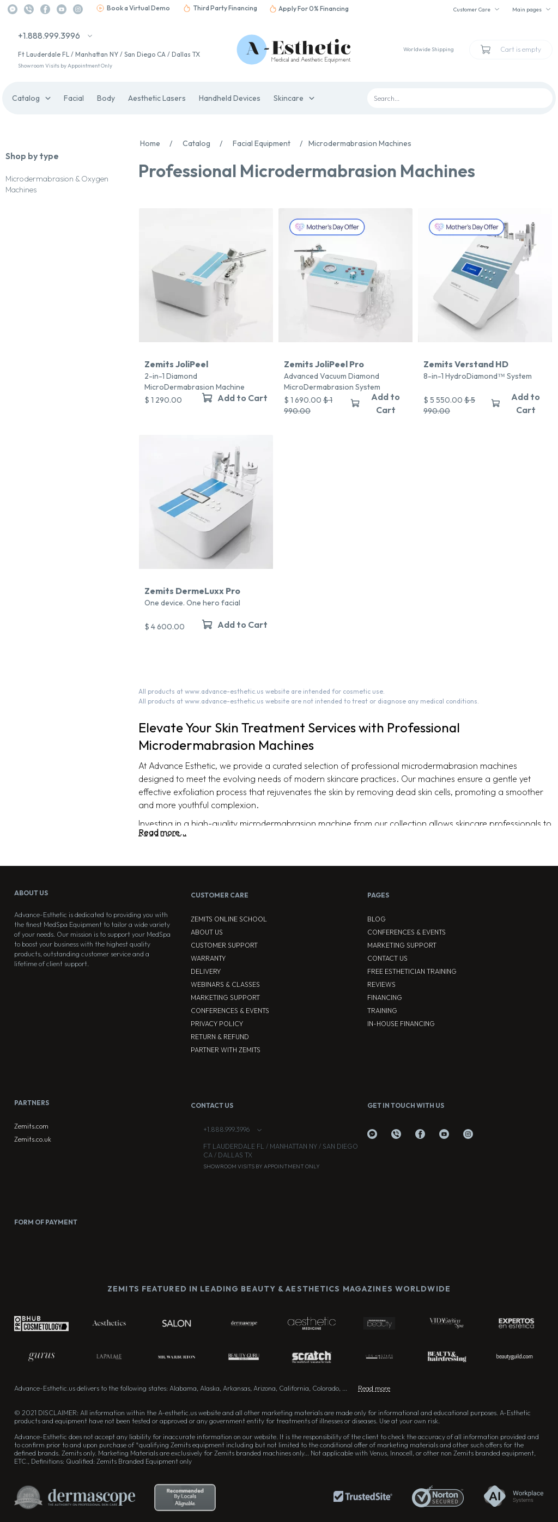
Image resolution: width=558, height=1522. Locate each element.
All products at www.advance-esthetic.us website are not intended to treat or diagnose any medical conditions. (308, 701)
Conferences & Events (230, 1010)
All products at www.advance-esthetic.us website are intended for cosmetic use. (261, 691)
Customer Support (224, 945)
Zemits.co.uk (32, 1139)
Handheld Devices (229, 98)
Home (159, 143)
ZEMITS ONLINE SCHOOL (229, 919)
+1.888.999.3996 (49, 35)
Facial (74, 98)
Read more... (162, 832)
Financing (384, 997)
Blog (376, 919)
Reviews (381, 984)
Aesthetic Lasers (157, 98)
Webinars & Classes (225, 984)
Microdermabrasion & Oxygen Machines (56, 184)
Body (106, 98)
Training (382, 1010)
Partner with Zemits (225, 1050)
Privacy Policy (217, 1024)
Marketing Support (225, 997)
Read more (374, 1388)
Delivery (206, 971)
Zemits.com (31, 1126)
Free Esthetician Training (412, 971)
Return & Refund (220, 1037)
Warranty (208, 958)
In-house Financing (401, 1024)
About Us (207, 932)
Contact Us (387, 958)
